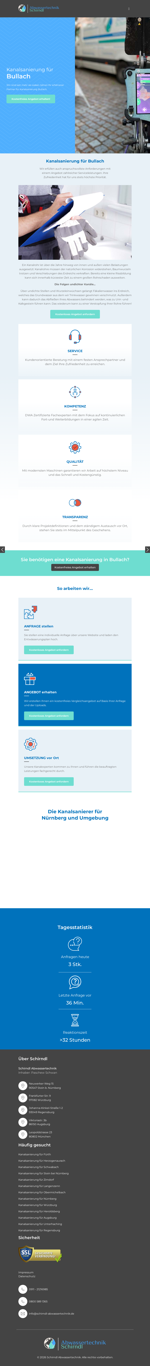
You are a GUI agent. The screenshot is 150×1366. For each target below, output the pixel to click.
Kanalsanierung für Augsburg (37, 1217)
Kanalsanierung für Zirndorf (36, 1179)
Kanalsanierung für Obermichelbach (42, 1192)
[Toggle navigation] (129, 8)
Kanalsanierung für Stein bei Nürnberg (43, 1173)
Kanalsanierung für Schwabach (38, 1167)
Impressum (26, 1272)
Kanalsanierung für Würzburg (37, 1205)
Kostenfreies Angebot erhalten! (31, 98)
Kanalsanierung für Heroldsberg (39, 1211)
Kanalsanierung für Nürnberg (37, 1198)
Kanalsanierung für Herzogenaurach (41, 1160)
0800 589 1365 (38, 1301)
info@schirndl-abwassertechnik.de (51, 1313)
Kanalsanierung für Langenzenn (39, 1186)
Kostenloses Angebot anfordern (75, 314)
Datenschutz (26, 1276)
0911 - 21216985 (38, 1289)
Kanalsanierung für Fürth (34, 1154)
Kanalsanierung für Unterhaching (40, 1224)
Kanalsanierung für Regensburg (39, 1230)
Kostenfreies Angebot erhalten (75, 567)
